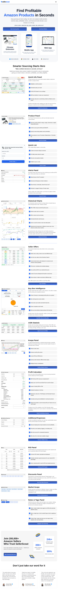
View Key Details (42, 140)
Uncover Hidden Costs (43, 439)
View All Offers (42, 283)
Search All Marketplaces (42, 495)
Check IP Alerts (42, 196)
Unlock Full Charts (43, 236)
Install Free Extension (42, 108)
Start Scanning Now (14, 28)
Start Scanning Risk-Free (10, 554)
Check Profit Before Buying (43, 413)
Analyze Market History (43, 367)
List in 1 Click (43, 165)
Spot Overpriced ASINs (43, 330)
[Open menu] (56, 2)
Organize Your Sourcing (42, 523)
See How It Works (43, 28)
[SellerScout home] (5, 2)
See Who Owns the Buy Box (43, 317)
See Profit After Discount (42, 482)
